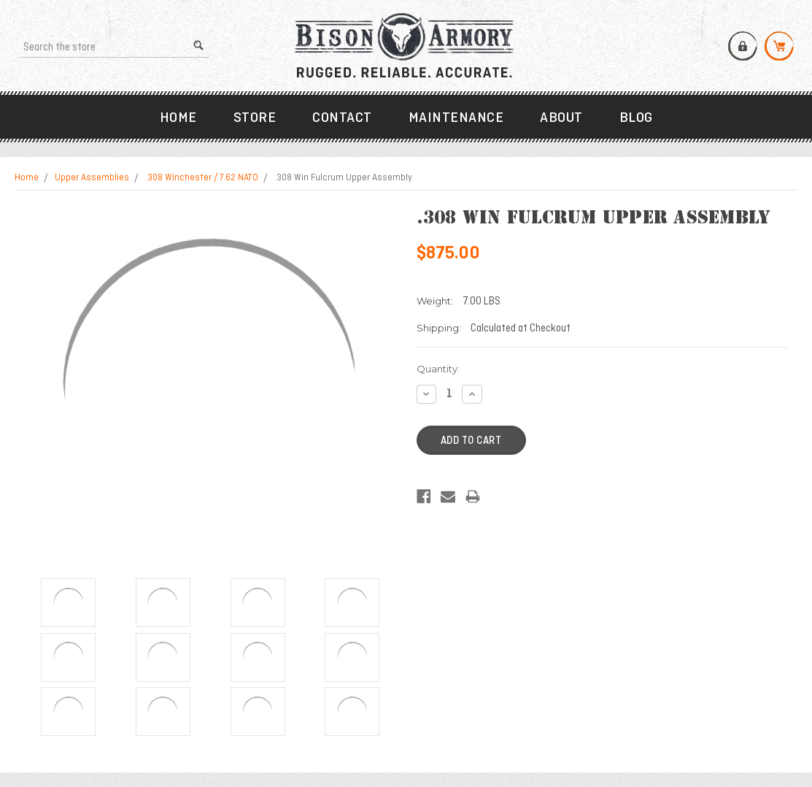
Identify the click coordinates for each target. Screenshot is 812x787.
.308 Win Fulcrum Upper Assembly (343, 178)
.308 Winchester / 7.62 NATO (201, 178)
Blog (636, 118)
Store (255, 118)
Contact (342, 118)
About (561, 118)
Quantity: (438, 369)
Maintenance (456, 118)
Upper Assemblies (92, 178)
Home (178, 118)
